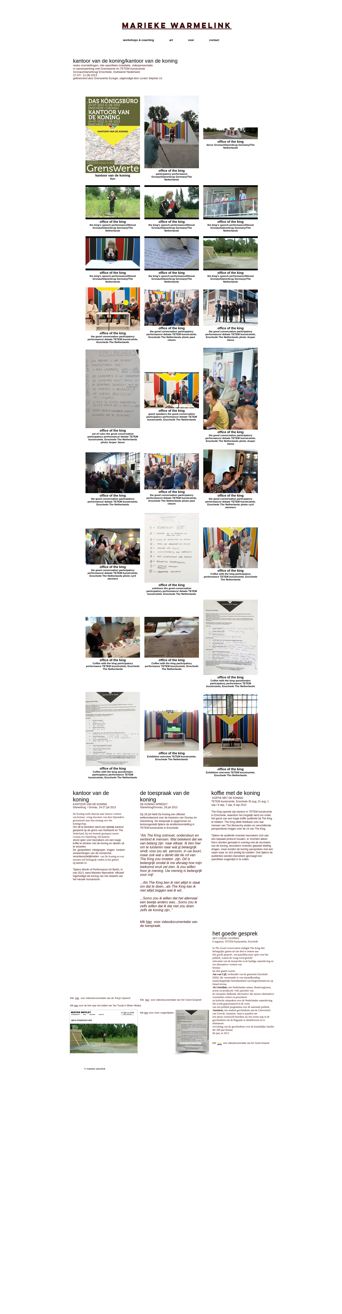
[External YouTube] (104, 971)
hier (149, 922)
